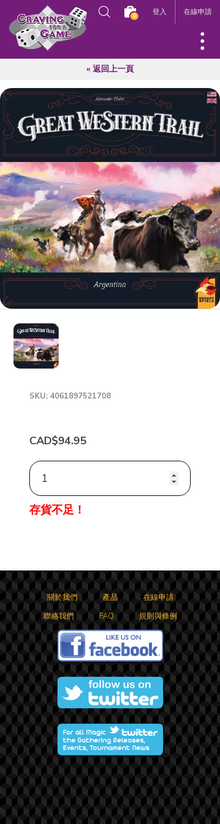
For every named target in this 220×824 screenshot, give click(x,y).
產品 (110, 597)
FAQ (106, 616)
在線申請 (198, 11)
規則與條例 (158, 616)
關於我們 (62, 597)
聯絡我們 (58, 616)
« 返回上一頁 (110, 69)
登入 (160, 11)
